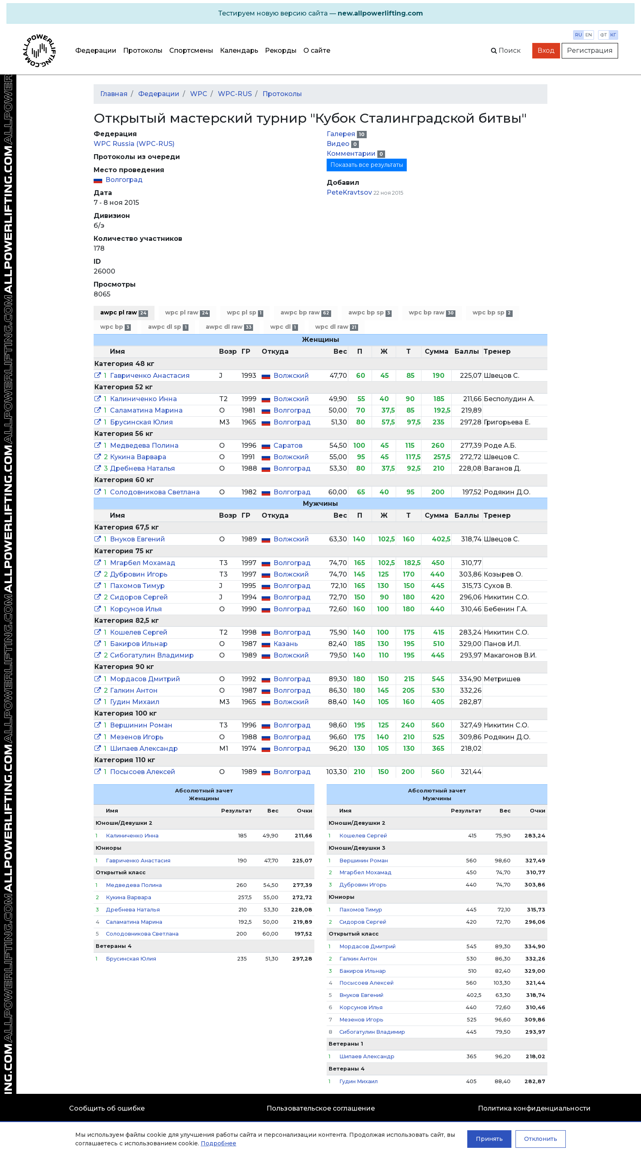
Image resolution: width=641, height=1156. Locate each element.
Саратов (288, 445)
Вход (546, 50)
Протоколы (143, 50)
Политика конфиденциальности (534, 1108)
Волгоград (124, 180)
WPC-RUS (235, 94)
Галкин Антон (134, 690)
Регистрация (590, 50)
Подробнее (218, 1143)
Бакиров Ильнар (139, 644)
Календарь (239, 50)
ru (578, 35)
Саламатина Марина (146, 410)
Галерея (342, 134)
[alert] (320, 13)
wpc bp (115, 327)
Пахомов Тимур (137, 586)
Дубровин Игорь (139, 574)
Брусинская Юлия (141, 422)
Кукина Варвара (138, 457)
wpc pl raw (187, 312)
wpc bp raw (432, 312)
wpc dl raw (336, 327)
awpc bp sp (370, 312)
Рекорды (281, 50)
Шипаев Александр (144, 748)
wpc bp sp (492, 312)
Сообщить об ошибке (107, 1108)
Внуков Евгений (137, 539)
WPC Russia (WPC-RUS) (134, 144)
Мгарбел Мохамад (142, 563)
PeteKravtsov (349, 192)
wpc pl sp (245, 312)
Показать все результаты (366, 164)
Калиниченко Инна (143, 399)
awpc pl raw (124, 312)
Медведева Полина (144, 445)
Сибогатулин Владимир (152, 655)
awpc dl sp (168, 327)
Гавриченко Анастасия (150, 375)
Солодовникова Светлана (155, 492)
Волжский (291, 375)
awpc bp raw (305, 312)
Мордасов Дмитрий (145, 679)
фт (603, 35)
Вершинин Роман (141, 725)
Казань (285, 644)
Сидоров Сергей (139, 597)
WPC (198, 94)
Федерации (96, 50)
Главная (114, 94)
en (588, 35)
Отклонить (540, 1139)
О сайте (316, 50)
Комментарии (352, 153)
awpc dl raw (229, 327)
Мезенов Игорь (137, 737)
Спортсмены (191, 50)
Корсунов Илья (136, 609)
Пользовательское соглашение (321, 1108)
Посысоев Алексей (142, 772)
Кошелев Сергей (139, 632)
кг (613, 35)
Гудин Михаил (134, 702)
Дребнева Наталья (142, 468)
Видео (339, 144)
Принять (489, 1139)
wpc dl (284, 327)
